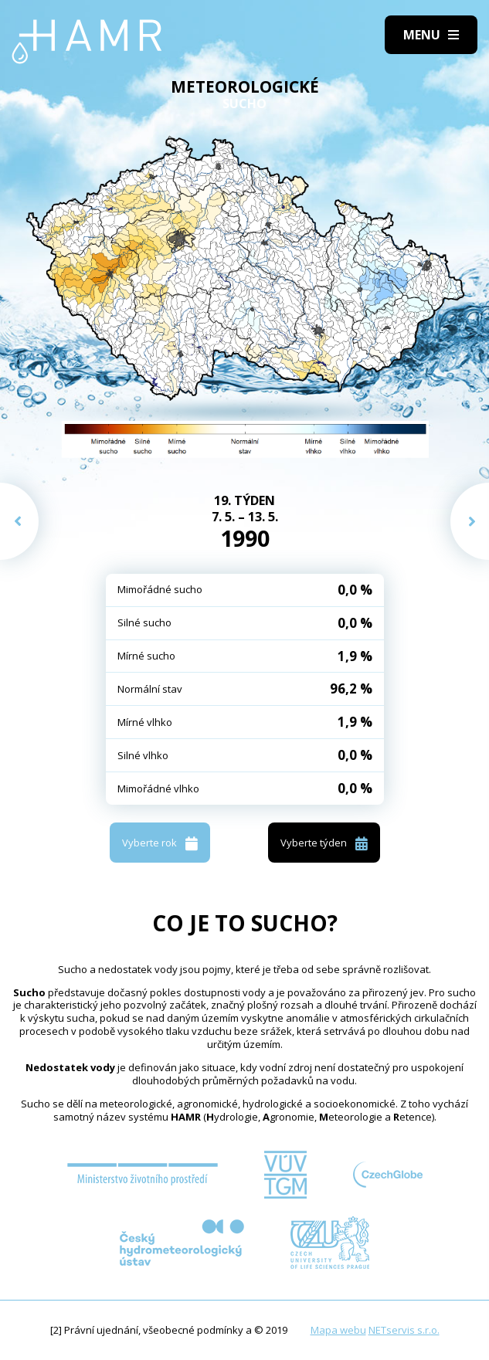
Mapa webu (338, 1330)
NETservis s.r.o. (404, 1330)
